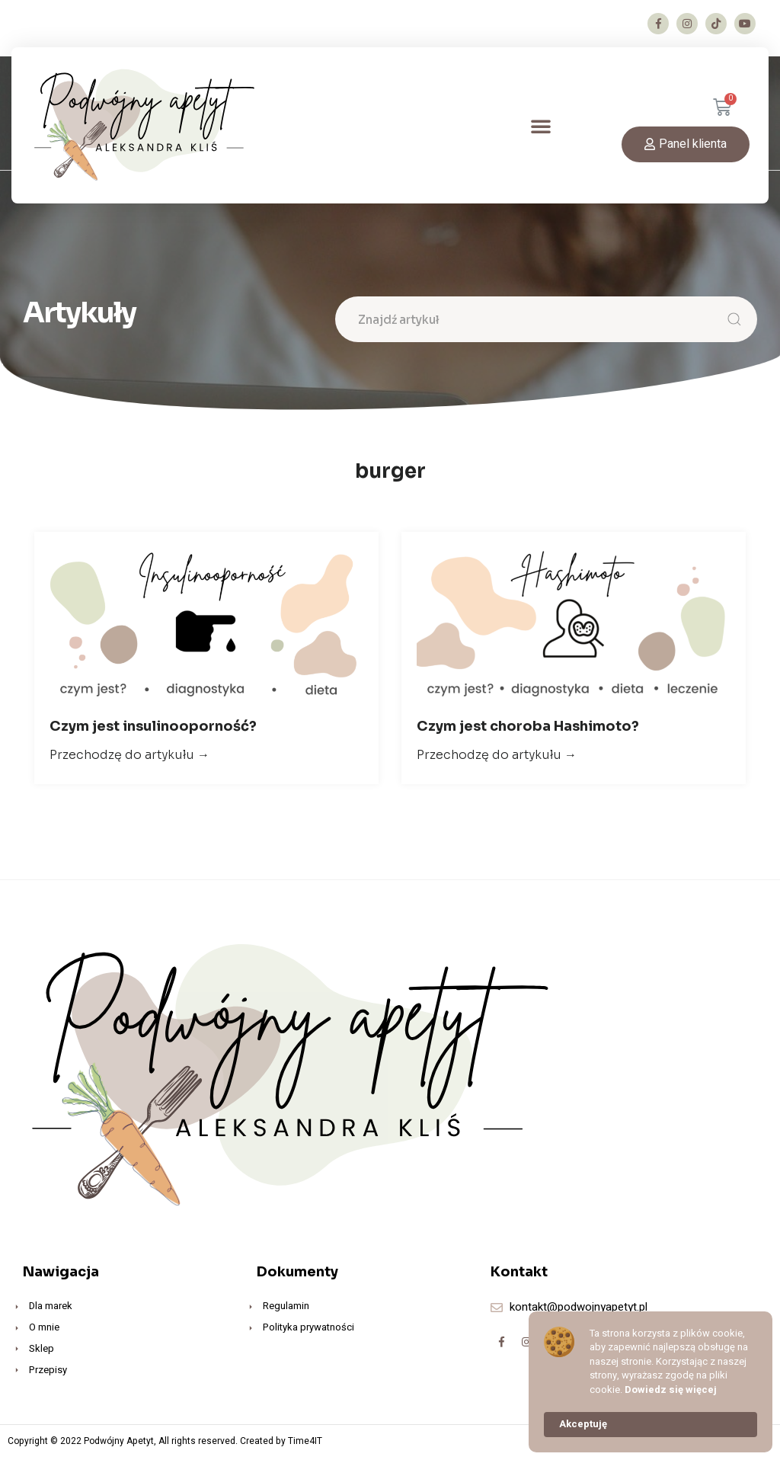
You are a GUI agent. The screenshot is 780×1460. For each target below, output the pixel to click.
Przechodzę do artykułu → (129, 758)
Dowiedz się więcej (671, 1390)
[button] (541, 126)
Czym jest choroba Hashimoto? (528, 729)
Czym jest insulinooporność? (153, 729)
